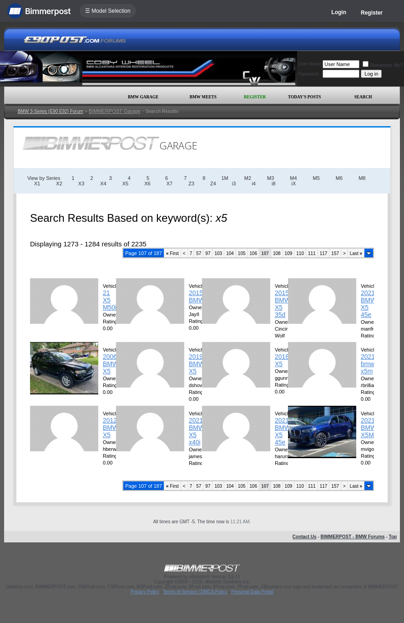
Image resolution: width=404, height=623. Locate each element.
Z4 (213, 183)
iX (294, 183)
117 (324, 253)
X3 (81, 183)
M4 (293, 178)
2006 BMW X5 (110, 364)
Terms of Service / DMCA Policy (195, 591)
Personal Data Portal (252, 591)
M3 (270, 178)
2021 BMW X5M (368, 428)
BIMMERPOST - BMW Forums (353, 536)
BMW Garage (143, 97)
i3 (234, 183)
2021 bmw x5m (368, 364)
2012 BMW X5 (110, 428)
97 (207, 253)
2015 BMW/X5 (201, 296)
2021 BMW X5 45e (368, 303)
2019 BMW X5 (196, 364)
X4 (103, 183)
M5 (316, 178)
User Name (310, 63)
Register (372, 13)
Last (356, 253)
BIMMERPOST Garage (115, 111)
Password (308, 74)
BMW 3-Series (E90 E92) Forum (50, 111)
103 (218, 253)
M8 (362, 178)
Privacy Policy (145, 591)
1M (224, 178)
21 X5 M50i (109, 300)
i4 (254, 183)
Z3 (191, 183)
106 (254, 253)
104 (230, 253)
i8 (274, 183)
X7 (169, 183)
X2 (59, 183)
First (172, 253)
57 (198, 253)
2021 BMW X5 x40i (196, 431)
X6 (147, 183)
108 (277, 253)
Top (393, 536)
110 (300, 253)
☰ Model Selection (108, 11)
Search (363, 97)
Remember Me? (383, 65)
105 (242, 253)
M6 (339, 178)
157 (335, 253)
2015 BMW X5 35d (282, 303)
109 (289, 253)
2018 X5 (282, 360)
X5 (125, 183)
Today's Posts (304, 97)
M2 (247, 178)
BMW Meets (203, 97)
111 (312, 253)
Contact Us (305, 536)
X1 (37, 183)
